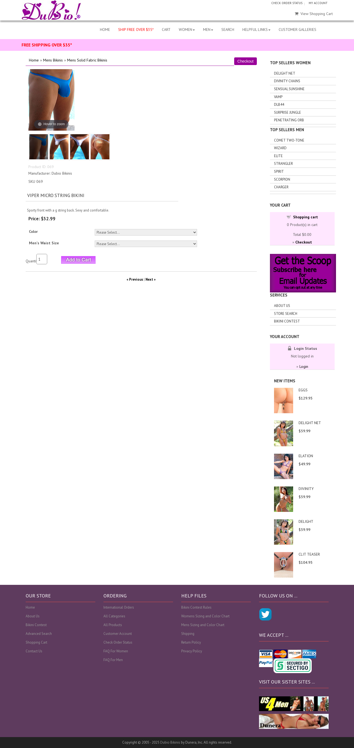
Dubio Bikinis (170, 742)
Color (33, 231)
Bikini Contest (287, 321)
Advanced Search (39, 633)
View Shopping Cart (314, 13)
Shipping (187, 633)
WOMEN (187, 29)
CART (166, 29)
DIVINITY (306, 488)
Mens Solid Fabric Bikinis (87, 60)
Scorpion (282, 179)
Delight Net (284, 73)
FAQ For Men (113, 660)
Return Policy (191, 642)
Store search (285, 313)
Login (303, 366)
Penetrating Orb (289, 120)
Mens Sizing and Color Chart (202, 625)
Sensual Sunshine (289, 89)
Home (34, 60)
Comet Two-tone (289, 140)
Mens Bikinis (53, 60)
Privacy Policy (191, 651)
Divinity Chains (287, 81)
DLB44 (279, 104)
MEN (208, 29)
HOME (105, 29)
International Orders (118, 607)
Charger (281, 187)
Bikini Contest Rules (196, 607)
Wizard (280, 148)
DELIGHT (306, 521)
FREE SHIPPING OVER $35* (47, 45)
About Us (282, 305)
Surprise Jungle (287, 112)
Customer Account (117, 633)
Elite (278, 156)
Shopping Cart (36, 642)
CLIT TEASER (309, 554)
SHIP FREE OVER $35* (136, 29)
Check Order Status (117, 642)
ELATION (306, 456)
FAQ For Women (115, 651)
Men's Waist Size (44, 242)
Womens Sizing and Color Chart (205, 616)
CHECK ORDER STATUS (286, 3)
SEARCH (227, 29)
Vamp (278, 97)
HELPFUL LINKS (256, 29)
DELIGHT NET (310, 423)
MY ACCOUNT (318, 3)
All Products (112, 625)
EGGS (303, 390)
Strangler (283, 163)
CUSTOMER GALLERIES (297, 29)
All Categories (114, 616)
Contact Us (34, 651)
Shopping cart (305, 217)
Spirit (279, 171)
